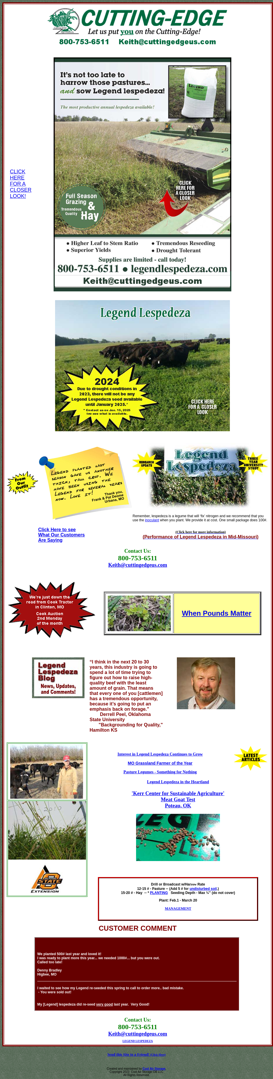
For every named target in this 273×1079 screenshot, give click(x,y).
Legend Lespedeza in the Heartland (178, 781)
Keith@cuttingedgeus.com (137, 565)
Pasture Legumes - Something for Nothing (160, 772)
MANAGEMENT (178, 908)
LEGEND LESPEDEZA (137, 1041)
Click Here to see (57, 529)
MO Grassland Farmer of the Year (160, 763)
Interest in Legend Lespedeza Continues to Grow (160, 754)
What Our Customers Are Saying (61, 537)
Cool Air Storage (153, 1068)
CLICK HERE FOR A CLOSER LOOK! (20, 184)
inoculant (152, 520)
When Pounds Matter (216, 613)
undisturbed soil (203, 889)
